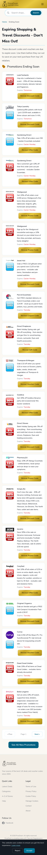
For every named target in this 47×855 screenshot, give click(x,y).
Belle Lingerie (23, 692)
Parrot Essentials (24, 295)
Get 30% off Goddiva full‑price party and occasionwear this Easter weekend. (29, 401)
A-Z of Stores (7, 796)
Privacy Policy (31, 791)
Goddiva (20, 395)
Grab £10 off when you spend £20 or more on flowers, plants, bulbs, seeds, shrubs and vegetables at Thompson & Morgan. (29, 369)
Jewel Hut (21, 260)
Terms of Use (31, 786)
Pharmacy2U (22, 457)
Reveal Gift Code (30, 350)
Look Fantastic (23, 75)
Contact (29, 806)
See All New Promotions (23, 744)
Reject (17, 850)
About (28, 810)
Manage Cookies (32, 801)
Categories (6, 791)
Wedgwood (22, 192)
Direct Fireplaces (24, 326)
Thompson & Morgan (25, 360)
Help (4, 801)
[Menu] (42, 4)
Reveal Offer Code (30, 150)
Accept (29, 850)
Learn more (15, 845)
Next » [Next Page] (37, 734)
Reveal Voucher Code (30, 384)
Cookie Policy (31, 796)
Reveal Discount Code (29, 96)
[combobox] (20, 13)
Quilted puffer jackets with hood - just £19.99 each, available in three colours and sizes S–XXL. (29, 112)
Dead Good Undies (25, 663)
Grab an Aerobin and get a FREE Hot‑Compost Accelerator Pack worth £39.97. (29, 609)
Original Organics (24, 603)
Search (36, 13)
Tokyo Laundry (23, 106)
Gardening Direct (24, 135)
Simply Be (21, 489)
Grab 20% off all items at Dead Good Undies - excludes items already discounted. (29, 669)
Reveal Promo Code (29, 215)
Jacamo (20, 529)
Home (4, 22)
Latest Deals (7, 786)
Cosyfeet (20, 566)
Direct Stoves (22, 423)
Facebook (7, 823)
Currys (19, 632)
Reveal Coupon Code (30, 315)
